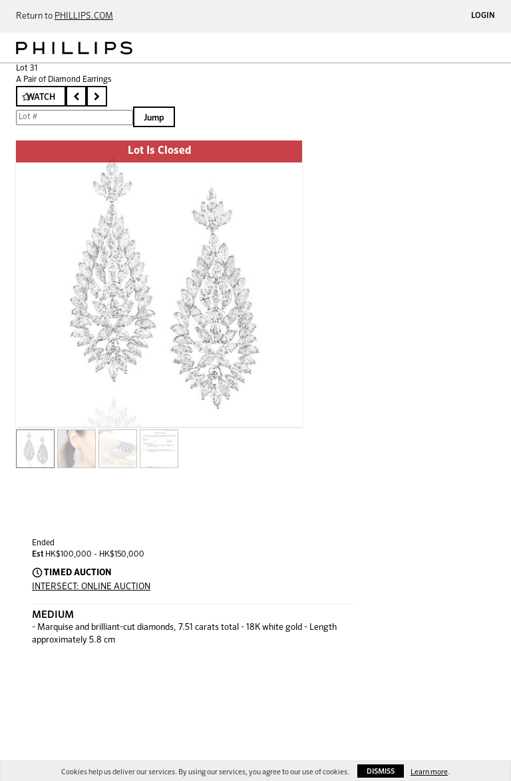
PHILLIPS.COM (84, 16)
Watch (41, 97)
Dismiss (381, 771)
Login (483, 16)
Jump (154, 118)
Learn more (429, 772)
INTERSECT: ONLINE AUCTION (91, 587)
